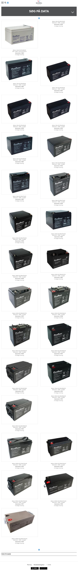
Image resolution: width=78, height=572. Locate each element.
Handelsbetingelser (39, 565)
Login (8, 2)
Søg (5, 2)
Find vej (29, 565)
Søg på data (39, 11)
